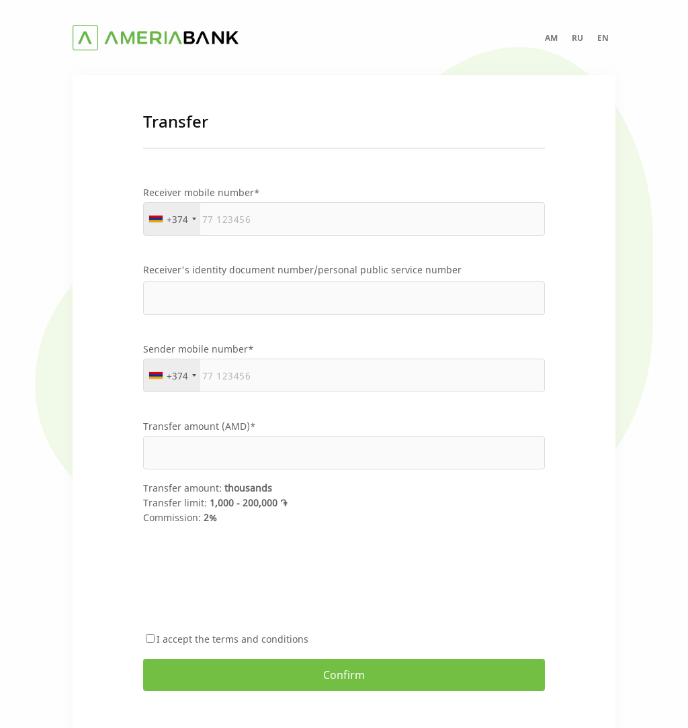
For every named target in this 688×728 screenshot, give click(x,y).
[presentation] (245, 579)
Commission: (180, 517)
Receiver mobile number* (201, 192)
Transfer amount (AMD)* (199, 426)
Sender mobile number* (198, 349)
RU (577, 38)
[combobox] (172, 219)
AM (551, 38)
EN (603, 38)
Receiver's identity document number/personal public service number (302, 269)
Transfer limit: (215, 502)
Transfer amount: (207, 488)
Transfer (175, 121)
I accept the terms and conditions (232, 639)
